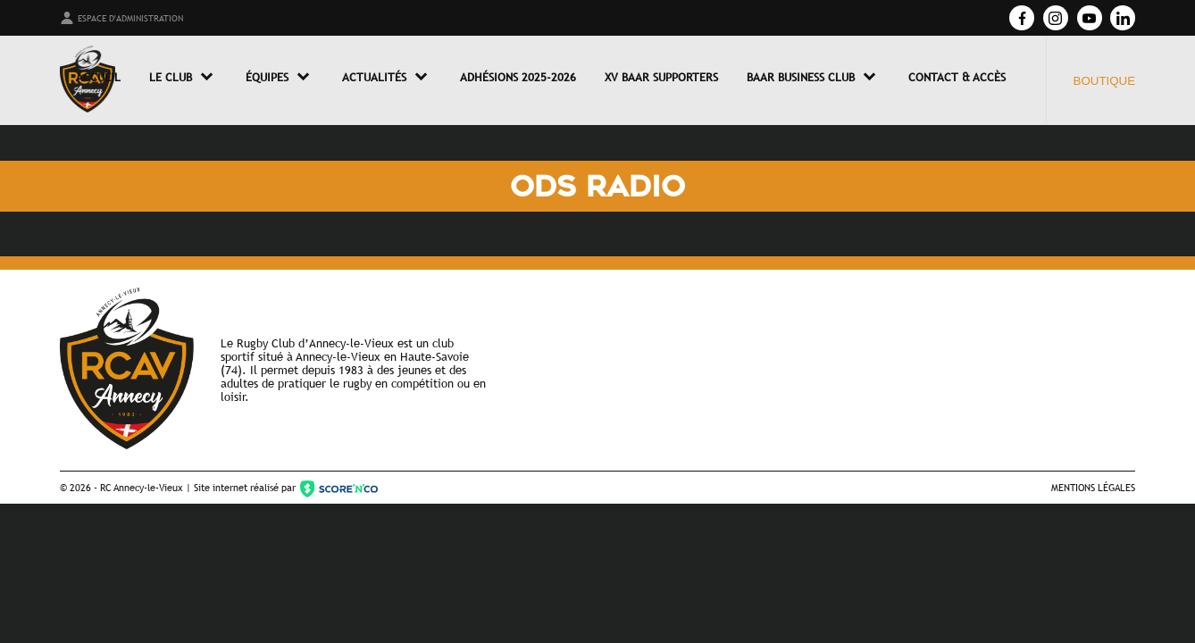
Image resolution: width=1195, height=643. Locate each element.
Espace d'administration (121, 18)
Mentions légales (1093, 487)
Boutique (1105, 81)
